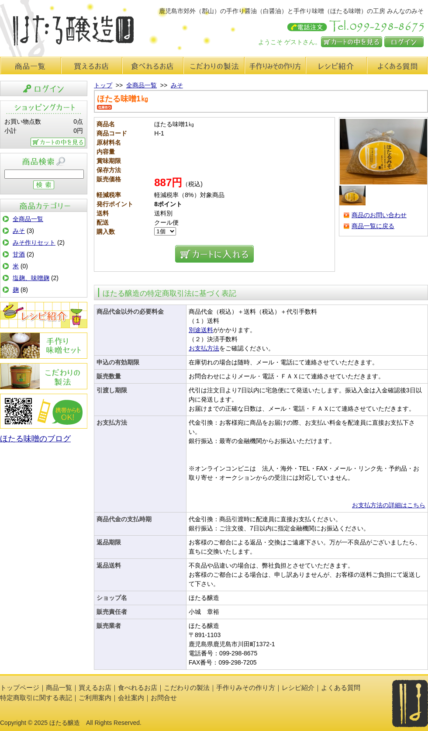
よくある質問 (397, 65)
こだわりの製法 (214, 65)
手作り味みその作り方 (275, 65)
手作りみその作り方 (43, 346)
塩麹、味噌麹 (31, 277)
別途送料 (201, 329)
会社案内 (131, 697)
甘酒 (19, 254)
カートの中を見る (351, 41)
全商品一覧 (28, 218)
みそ (19, 230)
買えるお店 (91, 65)
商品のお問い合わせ (379, 214)
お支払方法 (204, 348)
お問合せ (164, 697)
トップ (103, 85)
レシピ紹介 (336, 65)
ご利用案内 (95, 697)
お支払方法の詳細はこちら (388, 505)
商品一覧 (30, 65)
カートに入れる (214, 254)
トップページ (19, 687)
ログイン (404, 41)
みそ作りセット (34, 242)
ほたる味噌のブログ (35, 438)
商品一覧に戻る (373, 225)
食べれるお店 (152, 65)
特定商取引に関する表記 (36, 697)
